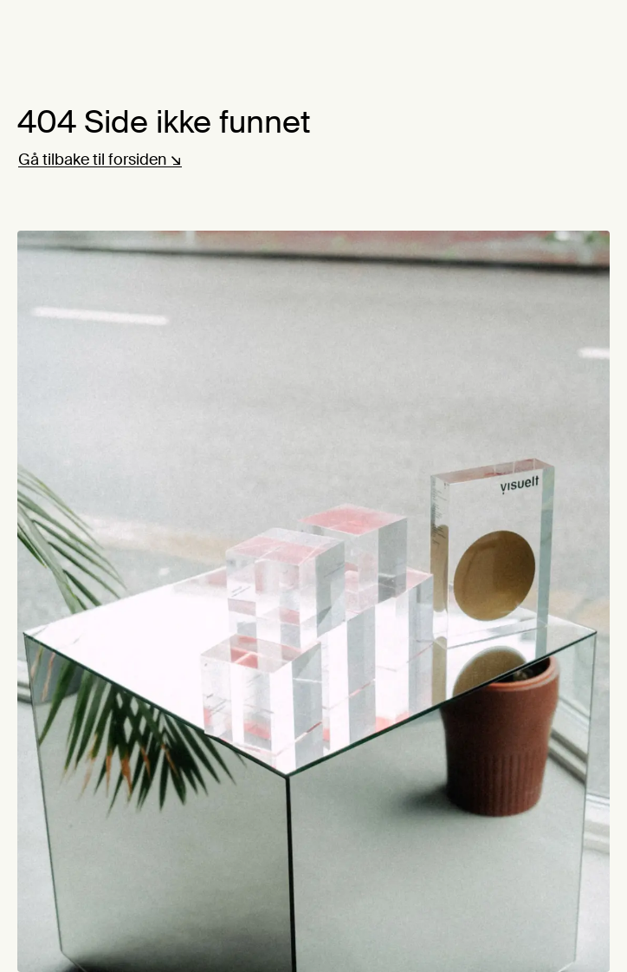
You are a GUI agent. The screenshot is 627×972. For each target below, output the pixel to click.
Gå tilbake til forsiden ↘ (100, 159)
